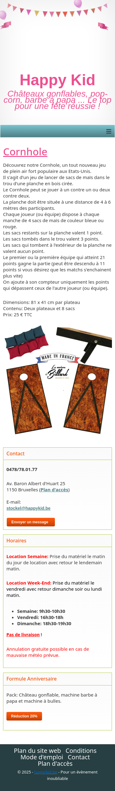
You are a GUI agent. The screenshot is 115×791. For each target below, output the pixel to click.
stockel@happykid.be (28, 508)
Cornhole (25, 151)
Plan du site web (37, 751)
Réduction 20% (24, 716)
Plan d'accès (54, 489)
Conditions (81, 751)
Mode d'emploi (42, 757)
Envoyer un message (30, 522)
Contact (79, 757)
